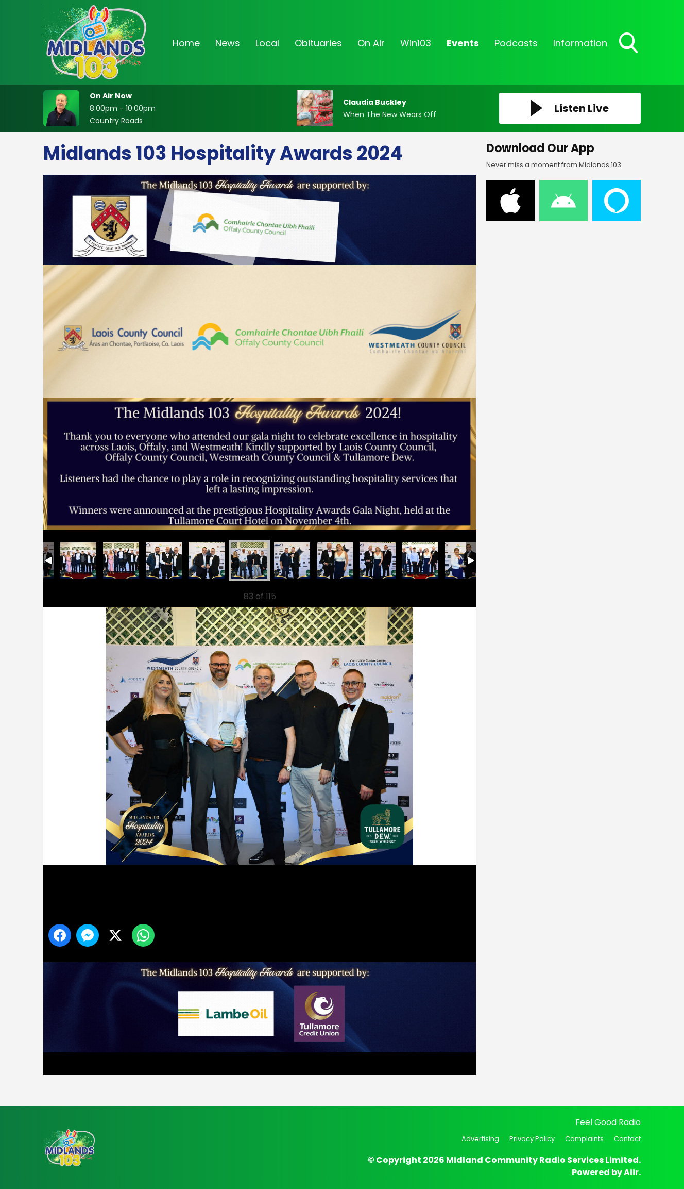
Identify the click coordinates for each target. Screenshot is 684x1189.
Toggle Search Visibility (629, 43)
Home (186, 43)
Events (463, 43)
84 (335, 560)
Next (452, 593)
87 (463, 560)
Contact (627, 1139)
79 (121, 560)
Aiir (631, 1172)
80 (164, 560)
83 (292, 560)
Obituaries (318, 43)
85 (378, 560)
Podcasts (516, 43)
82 (249, 560)
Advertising (480, 1139)
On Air (371, 43)
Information (580, 43)
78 (78, 560)
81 (207, 560)
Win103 (415, 43)
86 (420, 560)
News (227, 43)
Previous (64, 593)
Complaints (584, 1139)
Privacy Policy (532, 1139)
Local (267, 43)
